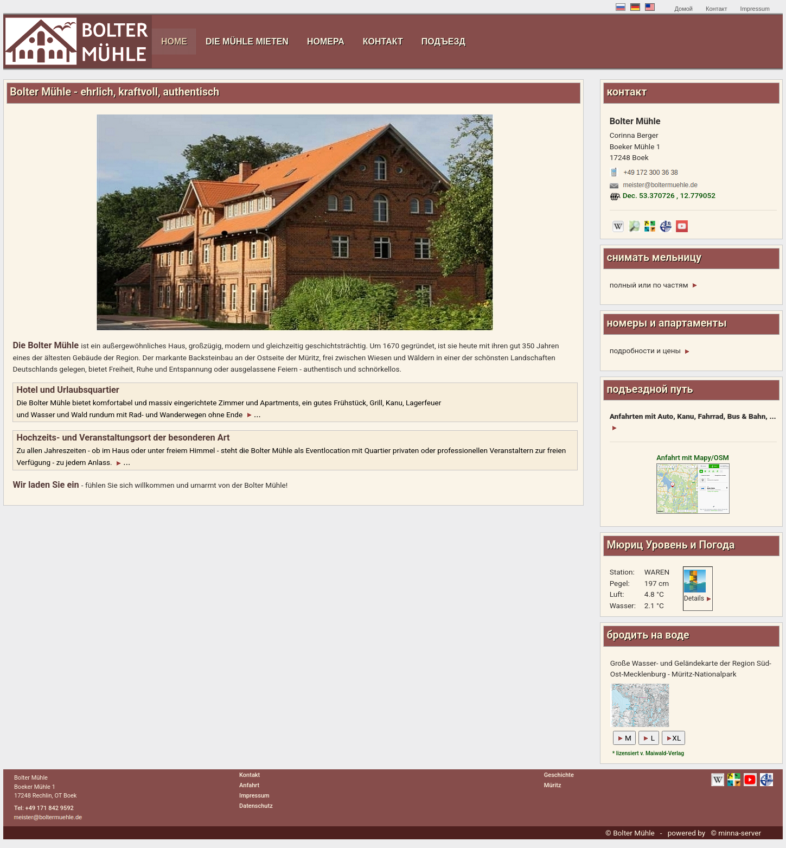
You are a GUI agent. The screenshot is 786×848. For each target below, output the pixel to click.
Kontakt (249, 775)
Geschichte (559, 775)
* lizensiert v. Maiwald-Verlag (648, 753)
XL (673, 738)
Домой (683, 8)
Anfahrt (249, 785)
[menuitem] (174, 42)
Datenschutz (256, 805)
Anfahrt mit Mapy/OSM (693, 483)
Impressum (755, 8)
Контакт (716, 8)
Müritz (552, 785)
